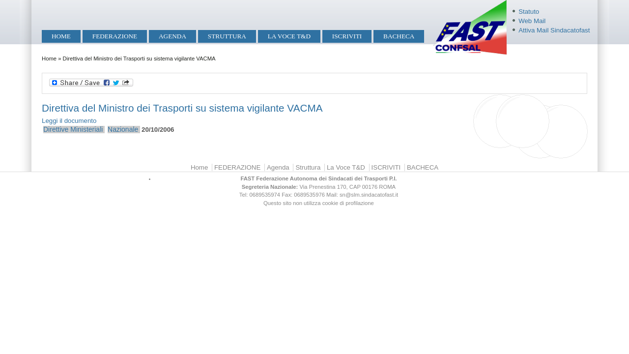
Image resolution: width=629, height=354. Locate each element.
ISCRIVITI (347, 36)
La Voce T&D (289, 36)
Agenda (172, 36)
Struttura (227, 36)
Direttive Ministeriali (73, 129)
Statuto (528, 11)
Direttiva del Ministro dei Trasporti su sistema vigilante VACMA (182, 108)
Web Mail (531, 21)
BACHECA (398, 36)
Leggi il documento (69, 120)
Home (61, 36)
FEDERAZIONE (114, 36)
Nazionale (123, 129)
